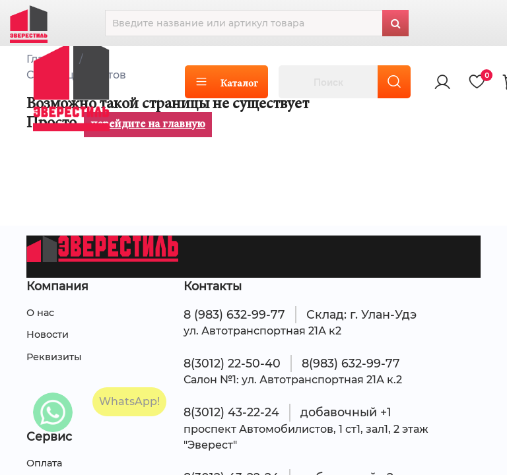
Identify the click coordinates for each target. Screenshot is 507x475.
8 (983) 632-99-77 (234, 314)
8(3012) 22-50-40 (232, 363)
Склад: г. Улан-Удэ (361, 314)
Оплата (44, 463)
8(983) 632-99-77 (351, 363)
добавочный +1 (345, 412)
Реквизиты (54, 357)
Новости (47, 334)
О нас (40, 313)
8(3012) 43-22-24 (231, 412)
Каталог (226, 82)
